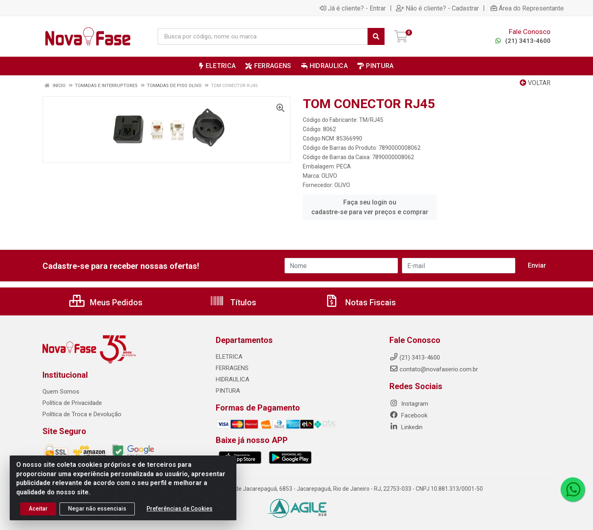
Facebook (408, 415)
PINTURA (228, 390)
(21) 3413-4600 (521, 41)
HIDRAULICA (232, 379)
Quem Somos (61, 391)
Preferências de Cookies (180, 508)
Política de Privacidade (72, 403)
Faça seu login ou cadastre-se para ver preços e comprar (369, 207)
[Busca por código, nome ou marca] (262, 36)
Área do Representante (527, 8)
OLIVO (329, 175)
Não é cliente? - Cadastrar (437, 8)
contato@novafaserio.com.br (433, 369)
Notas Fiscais (360, 302)
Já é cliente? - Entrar (353, 8)
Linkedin (406, 427)
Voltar (535, 83)
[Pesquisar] (376, 36)
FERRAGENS (232, 368)
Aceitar (38, 508)
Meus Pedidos (105, 302)
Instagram (408, 403)
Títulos (233, 302)
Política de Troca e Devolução (82, 414)
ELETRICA (229, 356)
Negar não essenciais (97, 508)
